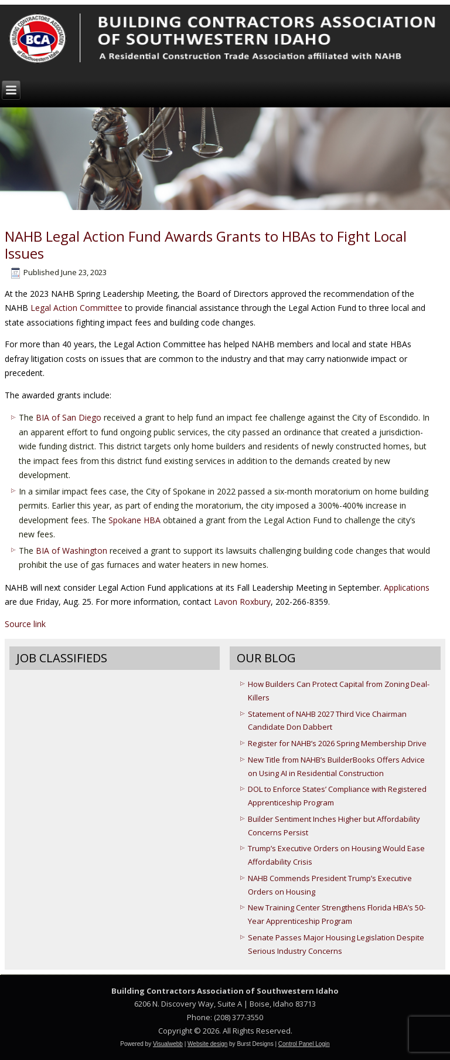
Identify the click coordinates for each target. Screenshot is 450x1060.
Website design (207, 1044)
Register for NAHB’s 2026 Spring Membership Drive (337, 743)
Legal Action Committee (76, 307)
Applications (406, 587)
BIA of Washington (71, 550)
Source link (25, 623)
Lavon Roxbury (242, 601)
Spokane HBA (134, 520)
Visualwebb (168, 1044)
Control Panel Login (304, 1044)
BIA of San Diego (68, 417)
